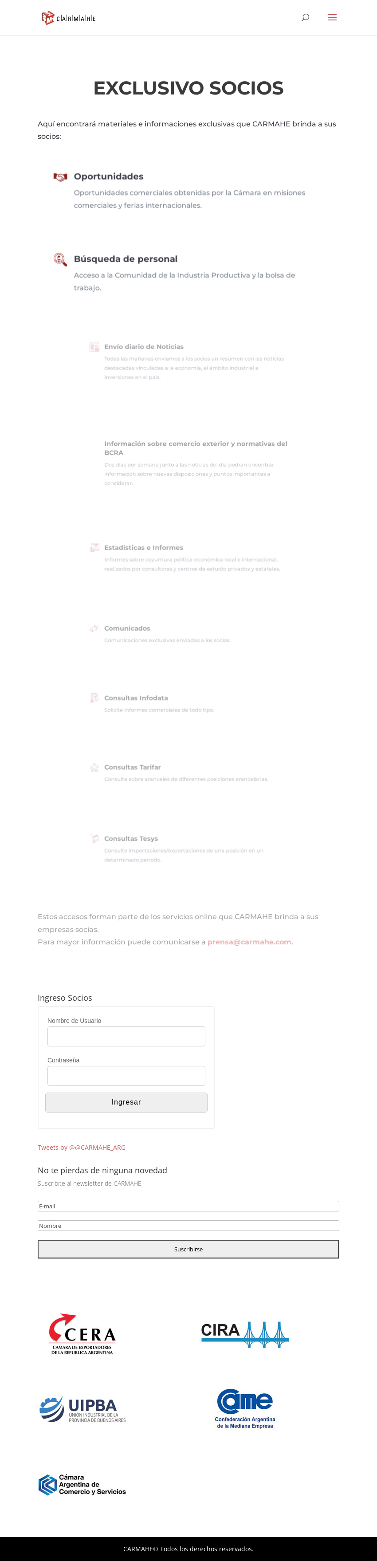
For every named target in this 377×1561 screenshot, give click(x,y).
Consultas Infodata (146, 699)
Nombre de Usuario (74, 1020)
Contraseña (63, 1060)
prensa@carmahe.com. (250, 942)
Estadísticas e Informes (153, 550)
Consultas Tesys (142, 841)
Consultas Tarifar (143, 768)
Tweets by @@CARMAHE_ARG (82, 1147)
